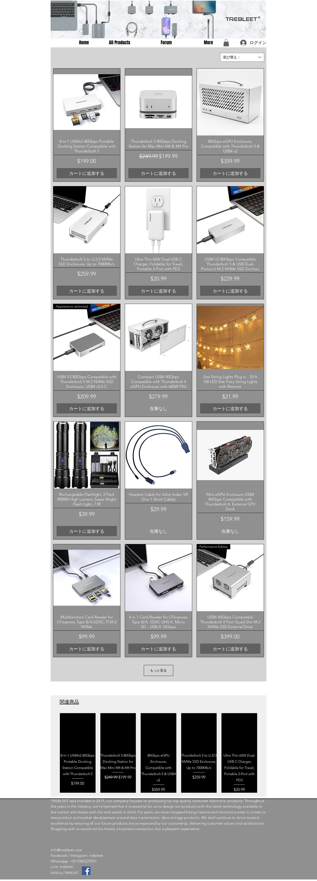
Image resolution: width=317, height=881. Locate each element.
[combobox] (242, 57)
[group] (158, 753)
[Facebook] (86, 870)
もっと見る (158, 670)
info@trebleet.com (66, 850)
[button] (226, 42)
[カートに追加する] (87, 173)
